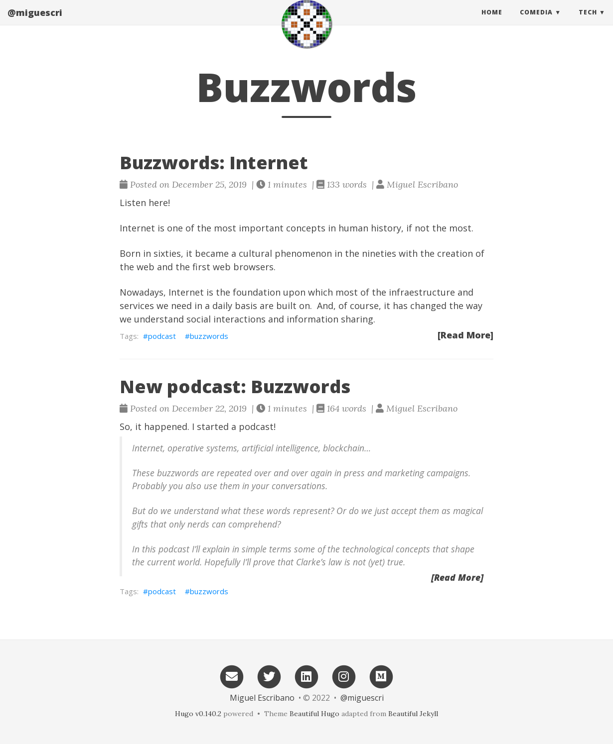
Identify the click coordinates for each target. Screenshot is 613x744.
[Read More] (465, 335)
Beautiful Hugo (314, 713)
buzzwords (209, 336)
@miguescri (34, 22)
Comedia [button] (536, 22)
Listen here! (145, 203)
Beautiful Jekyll (413, 713)
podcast (162, 336)
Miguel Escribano (262, 697)
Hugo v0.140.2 (198, 713)
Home (491, 22)
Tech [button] (588, 22)
